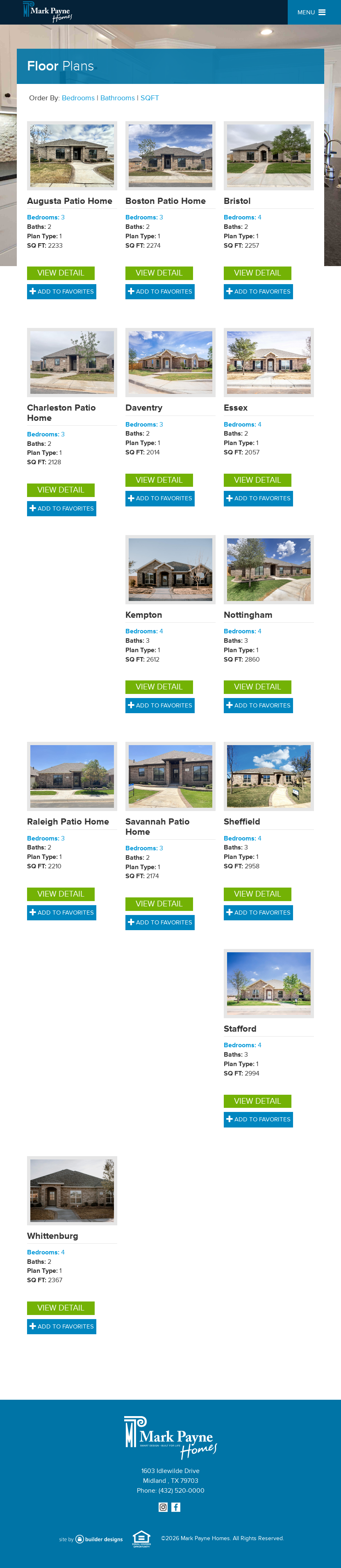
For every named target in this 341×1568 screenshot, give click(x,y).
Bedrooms (78, 97)
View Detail (60, 273)
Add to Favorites (62, 292)
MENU (311, 12)
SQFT (150, 97)
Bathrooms (117, 97)
